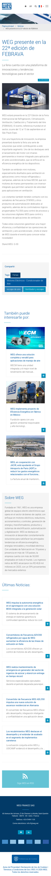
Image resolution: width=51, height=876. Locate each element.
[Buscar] (36, 6)
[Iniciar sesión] (26, 6)
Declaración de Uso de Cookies (34, 867)
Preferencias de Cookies (28, 859)
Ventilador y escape (34, 289)
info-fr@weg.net (32, 823)
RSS (33, 870)
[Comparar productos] (31, 6)
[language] (41, 6)
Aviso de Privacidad (11, 867)
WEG (6, 6)
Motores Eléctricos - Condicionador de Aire (25, 282)
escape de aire (14, 289)
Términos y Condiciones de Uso (16, 870)
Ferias (15, 275)
